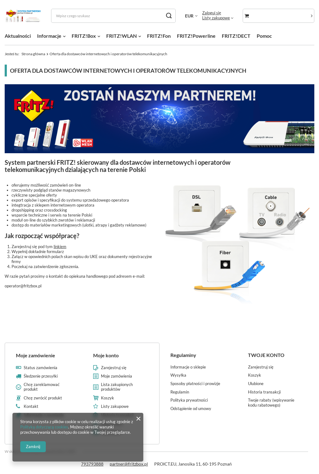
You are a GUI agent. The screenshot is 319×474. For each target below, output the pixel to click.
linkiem (60, 246)
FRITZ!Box (84, 36)
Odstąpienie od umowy (190, 408)
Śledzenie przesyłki (41, 376)
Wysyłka (178, 375)
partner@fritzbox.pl (129, 464)
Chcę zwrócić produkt (43, 398)
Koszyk (107, 398)
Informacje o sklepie (188, 367)
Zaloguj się (211, 12)
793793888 (92, 464)
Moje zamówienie (35, 355)
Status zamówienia (40, 367)
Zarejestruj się (113, 367)
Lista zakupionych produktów (117, 387)
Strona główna (33, 53)
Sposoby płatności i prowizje (195, 383)
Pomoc (264, 36)
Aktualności (18, 36)
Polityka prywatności (189, 400)
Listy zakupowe (216, 17)
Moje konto (106, 355)
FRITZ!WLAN (121, 36)
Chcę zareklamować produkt (42, 387)
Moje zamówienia (116, 376)
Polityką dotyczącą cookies (44, 426)
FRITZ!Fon (159, 36)
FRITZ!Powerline (196, 36)
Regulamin (179, 392)
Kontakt (31, 406)
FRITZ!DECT (236, 36)
